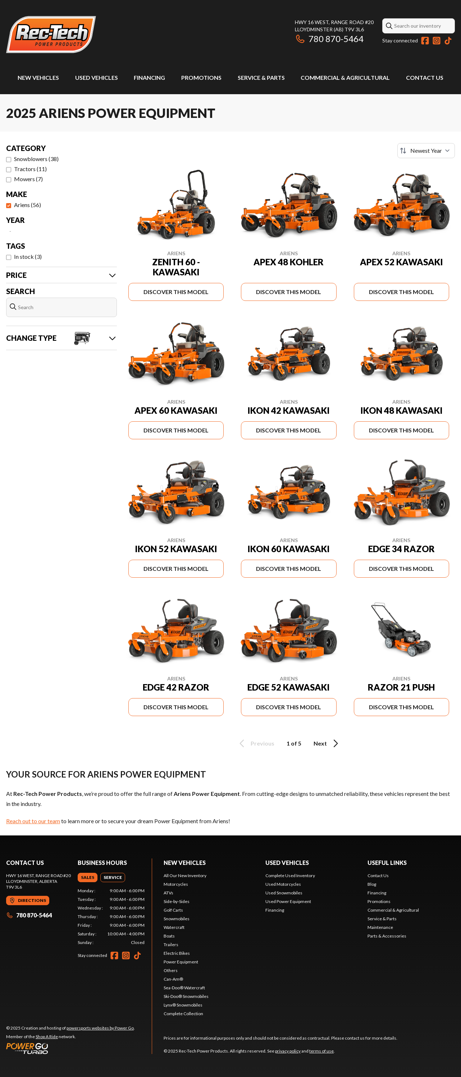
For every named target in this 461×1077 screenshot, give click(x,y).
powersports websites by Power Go (100, 1028)
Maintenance (380, 927)
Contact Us (424, 77)
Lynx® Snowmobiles (183, 1005)
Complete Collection (183, 1013)
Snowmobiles (177, 918)
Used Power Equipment (288, 901)
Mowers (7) (28, 178)
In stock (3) (28, 256)
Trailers (171, 944)
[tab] (87, 877)
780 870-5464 (329, 38)
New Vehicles (38, 77)
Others (171, 970)
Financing (149, 77)
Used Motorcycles (283, 884)
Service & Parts (261, 77)
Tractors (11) (30, 168)
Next (327, 743)
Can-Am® (173, 979)
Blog (372, 884)
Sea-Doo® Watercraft (184, 987)
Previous (255, 743)
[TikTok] (448, 40)
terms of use (321, 1051)
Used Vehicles (96, 77)
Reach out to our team (33, 820)
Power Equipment (181, 961)
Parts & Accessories (387, 936)
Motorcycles (176, 884)
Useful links (387, 862)
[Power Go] (70, 1048)
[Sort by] (426, 150)
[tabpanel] (111, 916)
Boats (169, 936)
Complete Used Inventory (290, 875)
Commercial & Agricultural (345, 77)
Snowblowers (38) (36, 158)
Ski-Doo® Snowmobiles (186, 996)
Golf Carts (173, 910)
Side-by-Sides (177, 901)
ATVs (168, 892)
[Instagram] (436, 40)
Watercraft (174, 927)
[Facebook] (425, 40)
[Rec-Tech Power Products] (51, 34)
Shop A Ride (47, 1036)
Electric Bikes (177, 953)
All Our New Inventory (185, 875)
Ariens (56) (27, 204)
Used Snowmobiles (283, 892)
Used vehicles (287, 862)
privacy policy (288, 1051)
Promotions (201, 77)
